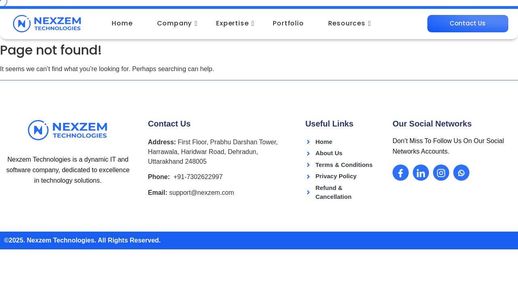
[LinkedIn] (421, 172)
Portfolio (288, 23)
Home (122, 23)
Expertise (235, 23)
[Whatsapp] (461, 172)
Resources (349, 23)
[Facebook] (401, 172)
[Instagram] (441, 172)
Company (177, 23)
